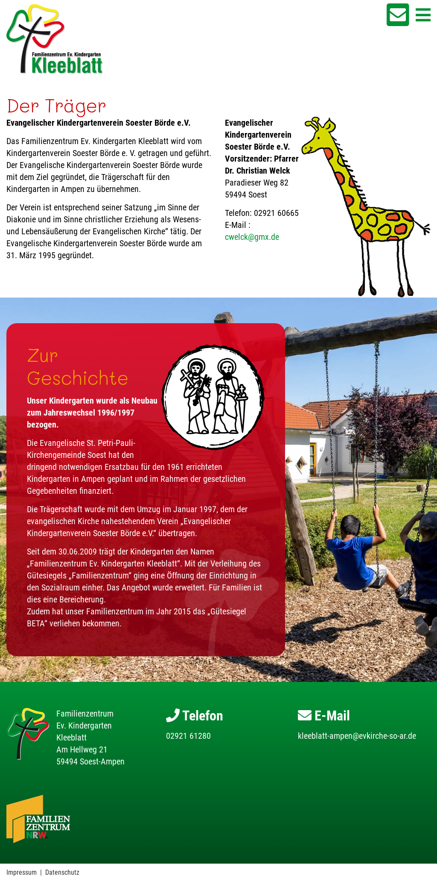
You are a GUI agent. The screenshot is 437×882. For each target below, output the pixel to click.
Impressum (21, 872)
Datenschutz (62, 872)
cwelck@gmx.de (252, 237)
